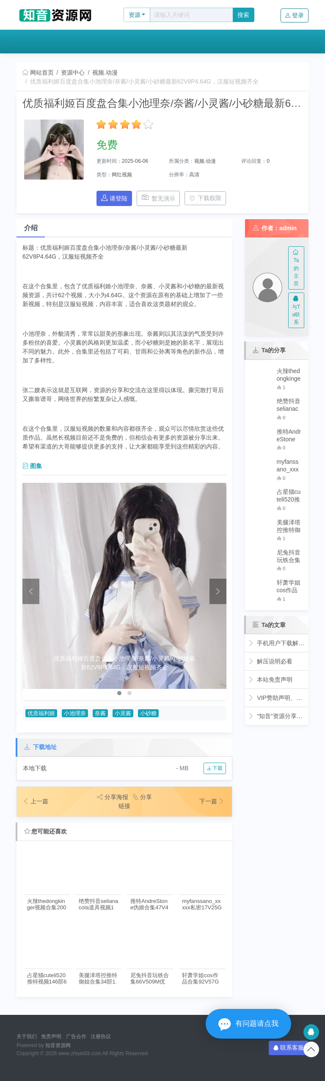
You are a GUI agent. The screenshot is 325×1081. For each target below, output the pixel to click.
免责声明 (51, 1036)
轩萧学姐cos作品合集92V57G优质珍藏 (200, 978)
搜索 (243, 14)
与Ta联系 (296, 310)
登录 (294, 15)
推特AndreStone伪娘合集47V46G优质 (149, 904)
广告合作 (76, 1036)
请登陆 (114, 198)
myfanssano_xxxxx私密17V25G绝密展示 (202, 904)
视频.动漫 (105, 72)
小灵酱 (123, 713)
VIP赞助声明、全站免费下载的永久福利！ (277, 697)
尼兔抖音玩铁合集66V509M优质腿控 (149, 978)
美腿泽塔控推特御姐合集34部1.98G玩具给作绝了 (98, 978)
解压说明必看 (270, 661)
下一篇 (212, 801)
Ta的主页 (296, 268)
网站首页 (38, 72)
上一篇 (35, 801)
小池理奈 (75, 713)
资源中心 (73, 72)
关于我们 (27, 1036)
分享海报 (112, 797)
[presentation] (30, 591)
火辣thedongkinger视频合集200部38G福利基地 (46, 904)
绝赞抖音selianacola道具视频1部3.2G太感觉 (98, 904)
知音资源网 (58, 1045)
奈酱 (100, 713)
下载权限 (205, 198)
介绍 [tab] (31, 227)
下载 (215, 768)
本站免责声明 (270, 679)
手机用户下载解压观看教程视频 (277, 643)
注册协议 (101, 1036)
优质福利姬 (41, 713)
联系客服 (288, 1047)
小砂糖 (148, 713)
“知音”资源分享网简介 (277, 716)
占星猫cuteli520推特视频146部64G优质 (47, 978)
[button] (119, 693)
